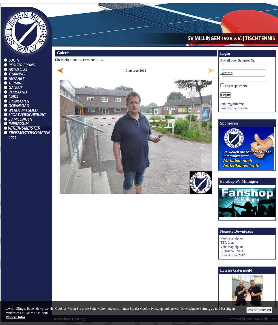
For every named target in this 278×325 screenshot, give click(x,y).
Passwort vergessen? (234, 108)
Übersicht (62, 60)
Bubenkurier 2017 (232, 255)
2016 (76, 60)
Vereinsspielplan (231, 238)
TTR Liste (227, 243)
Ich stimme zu (259, 310)
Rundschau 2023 (231, 251)
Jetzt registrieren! (232, 104)
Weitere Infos (15, 317)
